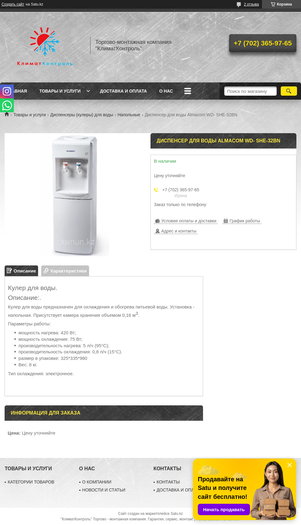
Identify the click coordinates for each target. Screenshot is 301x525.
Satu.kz (176, 513)
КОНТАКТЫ (168, 481)
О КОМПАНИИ (96, 481)
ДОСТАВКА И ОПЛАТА (179, 489)
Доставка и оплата (123, 91)
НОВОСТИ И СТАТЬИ (104, 489)
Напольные (129, 114)
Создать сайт (13, 4)
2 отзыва (251, 4)
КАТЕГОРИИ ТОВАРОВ (31, 481)
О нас (166, 91)
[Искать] (289, 91)
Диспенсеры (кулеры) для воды (81, 114)
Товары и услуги (60, 91)
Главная (16, 91)
